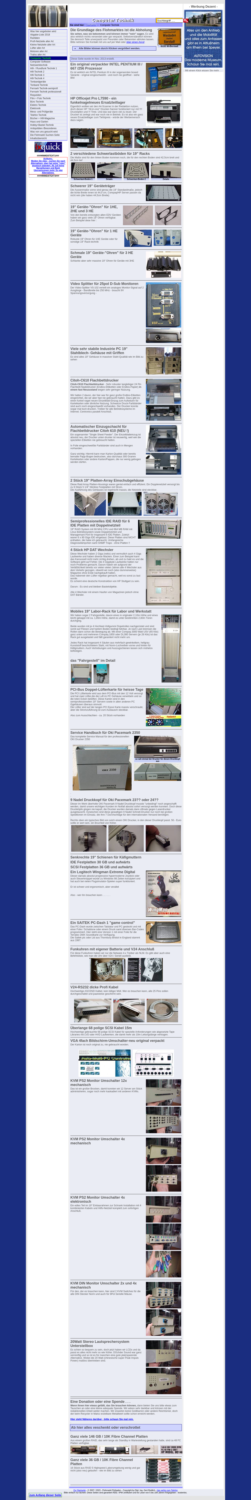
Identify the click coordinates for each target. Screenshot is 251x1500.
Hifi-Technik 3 (37, 75)
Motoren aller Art (38, 51)
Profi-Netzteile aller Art (42, 41)
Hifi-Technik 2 (37, 71)
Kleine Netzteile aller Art (42, 44)
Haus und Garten (39, 121)
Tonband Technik (39, 85)
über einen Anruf (135, 42)
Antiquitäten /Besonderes (43, 128)
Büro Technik (37, 101)
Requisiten (35, 95)
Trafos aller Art (37, 54)
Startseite (91, 25)
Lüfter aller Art (37, 48)
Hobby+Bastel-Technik (42, 125)
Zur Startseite (79, 1490)
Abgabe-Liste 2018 (40, 34)
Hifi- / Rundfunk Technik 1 (43, 68)
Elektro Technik (38, 105)
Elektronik (35, 108)
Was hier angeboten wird (43, 31)
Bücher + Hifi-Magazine (42, 118)
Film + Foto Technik (40, 98)
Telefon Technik (38, 115)
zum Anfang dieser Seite (45, 1495)
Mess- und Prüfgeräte (41, 111)
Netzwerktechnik (38, 65)
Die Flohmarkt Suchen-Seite (45, 135)
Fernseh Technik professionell (45, 91)
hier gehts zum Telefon (167, 1490)
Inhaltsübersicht (38, 138)
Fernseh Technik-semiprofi (44, 88)
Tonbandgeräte (38, 81)
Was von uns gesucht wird (44, 131)
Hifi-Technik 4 (37, 78)
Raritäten (35, 38)
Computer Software (40, 61)
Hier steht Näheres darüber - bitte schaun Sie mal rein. (102, 1419)
